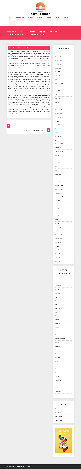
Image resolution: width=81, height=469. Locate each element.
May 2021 (57, 212)
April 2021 (57, 216)
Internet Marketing (59, 350)
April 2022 (57, 170)
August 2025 (58, 68)
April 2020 (57, 257)
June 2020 (57, 250)
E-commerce (58, 301)
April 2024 (57, 102)
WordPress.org (58, 420)
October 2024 (58, 87)
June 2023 (57, 125)
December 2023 (59, 106)
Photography (58, 365)
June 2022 (57, 163)
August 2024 (58, 91)
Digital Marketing (59, 297)
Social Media (58, 380)
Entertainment (20, 17)
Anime (56, 278)
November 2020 (59, 235)
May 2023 (57, 129)
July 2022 (57, 159)
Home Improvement (60, 339)
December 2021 (59, 185)
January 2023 (58, 140)
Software (39, 17)
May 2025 (57, 72)
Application (58, 282)
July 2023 (57, 121)
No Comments (31, 48)
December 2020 (59, 231)
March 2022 (58, 174)
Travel (56, 395)
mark (11, 48)
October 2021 (58, 193)
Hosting (57, 342)
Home (10, 17)
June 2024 (57, 95)
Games (57, 320)
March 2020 (58, 261)
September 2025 (59, 64)
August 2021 (58, 201)
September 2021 (59, 197)
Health (57, 17)
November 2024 (59, 83)
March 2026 (58, 53)
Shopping (30, 17)
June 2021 (57, 208)
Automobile (58, 285)
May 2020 (57, 254)
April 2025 (57, 76)
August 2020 (58, 242)
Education (57, 304)
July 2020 (57, 246)
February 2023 (58, 136)
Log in (56, 409)
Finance (66, 17)
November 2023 (59, 110)
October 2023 (58, 113)
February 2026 (58, 57)
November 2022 (59, 144)
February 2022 (58, 178)
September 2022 (59, 151)
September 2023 (59, 117)
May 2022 (57, 166)
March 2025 (58, 79)
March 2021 (58, 220)
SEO (56, 373)
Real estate (58, 369)
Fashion (57, 312)
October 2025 (58, 60)
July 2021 (57, 204)
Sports (57, 388)
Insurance (24, 48)
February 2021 (58, 223)
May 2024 (57, 98)
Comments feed (59, 416)
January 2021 (58, 227)
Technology (12, 22)
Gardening (57, 323)
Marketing (57, 357)
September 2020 (59, 238)
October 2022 (58, 148)
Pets (56, 361)
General (57, 327)
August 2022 (58, 155)
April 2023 (57, 132)
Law (56, 354)
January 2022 (58, 182)
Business (49, 17)
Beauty (57, 289)
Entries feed (58, 413)
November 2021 (59, 189)
